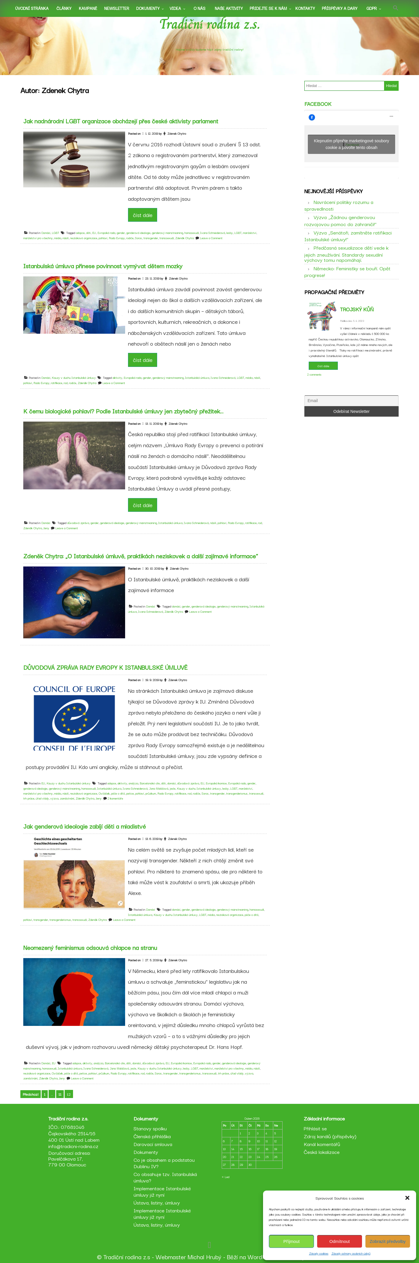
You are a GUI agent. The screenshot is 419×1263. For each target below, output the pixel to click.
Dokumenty (147, 8)
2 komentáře (115, 798)
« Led (225, 1176)
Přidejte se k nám (268, 8)
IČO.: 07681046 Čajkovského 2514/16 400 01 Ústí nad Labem (74, 1133)
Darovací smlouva (153, 1144)
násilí (66, 237)
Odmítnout (339, 1241)
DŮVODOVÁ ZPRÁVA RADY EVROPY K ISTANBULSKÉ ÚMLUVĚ (105, 667)
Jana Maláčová (158, 788)
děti (88, 232)
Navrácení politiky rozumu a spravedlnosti (338, 205)
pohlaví (103, 237)
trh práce (28, 798)
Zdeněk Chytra (184, 237)
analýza (133, 783)
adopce (80, 232)
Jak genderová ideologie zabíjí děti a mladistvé (84, 826)
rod (66, 382)
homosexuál (191, 232)
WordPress (262, 1256)
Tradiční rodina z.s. (209, 24)
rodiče (130, 237)
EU (94, 232)
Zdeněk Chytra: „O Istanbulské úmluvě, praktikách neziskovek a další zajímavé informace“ (140, 555)
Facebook (317, 104)
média (57, 237)
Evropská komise (216, 783)
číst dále (142, 214)
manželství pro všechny (38, 237)
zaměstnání (67, 798)
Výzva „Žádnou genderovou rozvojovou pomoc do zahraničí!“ (340, 220)
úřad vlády (42, 798)
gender (121, 232)
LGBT (55, 232)
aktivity (117, 377)
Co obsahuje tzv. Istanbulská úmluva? (165, 1177)
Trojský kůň (357, 309)
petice (130, 793)
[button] (407, 1198)
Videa (175, 8)
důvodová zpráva (78, 522)
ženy (46, 527)
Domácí (45, 232)
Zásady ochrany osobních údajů (350, 1253)
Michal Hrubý (204, 1256)
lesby (229, 232)
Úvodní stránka (32, 8)
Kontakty (305, 8)
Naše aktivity (229, 8)
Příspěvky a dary (339, 8)
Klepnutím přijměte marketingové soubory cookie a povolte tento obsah (351, 144)
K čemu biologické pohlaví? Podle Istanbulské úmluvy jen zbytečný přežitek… (123, 410)
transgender (150, 237)
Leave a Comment (211, 237)
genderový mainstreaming (167, 232)
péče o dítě (118, 793)
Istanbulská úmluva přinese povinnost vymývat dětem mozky (102, 265)
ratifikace (56, 382)
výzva (54, 798)
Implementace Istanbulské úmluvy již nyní (162, 1191)
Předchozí (30, 1094)
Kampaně (88, 8)
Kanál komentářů (322, 1144)
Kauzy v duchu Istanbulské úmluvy (74, 377)
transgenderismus (237, 793)
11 (59, 1094)
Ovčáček (104, 793)
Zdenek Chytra (176, 133)
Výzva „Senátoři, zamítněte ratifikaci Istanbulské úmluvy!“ (348, 235)
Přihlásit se (315, 1128)
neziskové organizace (83, 237)
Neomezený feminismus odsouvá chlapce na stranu (90, 947)
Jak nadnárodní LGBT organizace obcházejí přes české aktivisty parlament (120, 120)
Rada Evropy (117, 237)
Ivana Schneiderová (212, 232)
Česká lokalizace (322, 1152)
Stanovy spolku (150, 1128)
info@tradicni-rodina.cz (73, 1146)
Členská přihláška (152, 1136)
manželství (249, 232)
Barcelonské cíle (150, 783)
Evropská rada (106, 232)
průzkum (150, 793)
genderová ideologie (138, 232)
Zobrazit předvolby (388, 1241)
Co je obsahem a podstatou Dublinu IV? (164, 1163)
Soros (138, 237)
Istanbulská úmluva (197, 377)
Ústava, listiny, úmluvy (157, 1202)
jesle (172, 788)
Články (63, 8)
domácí (176, 606)
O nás (199, 8)
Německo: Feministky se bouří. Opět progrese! (347, 271)
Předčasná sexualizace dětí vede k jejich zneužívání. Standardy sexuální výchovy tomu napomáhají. (346, 253)
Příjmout (291, 1241)
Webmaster (171, 1256)
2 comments (314, 374)
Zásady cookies (319, 1253)
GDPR (371, 8)
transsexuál (166, 237)
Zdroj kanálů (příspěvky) (330, 1136)
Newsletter (116, 8)
